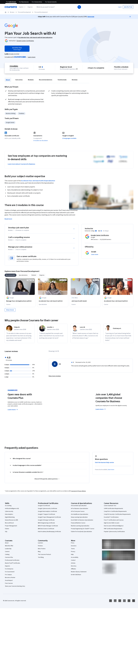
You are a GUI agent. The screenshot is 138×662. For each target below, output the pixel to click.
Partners (40, 546)
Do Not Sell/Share (76, 575)
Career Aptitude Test (110, 506)
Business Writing (10, 113)
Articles (73, 563)
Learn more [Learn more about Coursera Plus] (13, 410)
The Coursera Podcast (44, 554)
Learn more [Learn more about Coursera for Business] (101, 409)
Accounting (8, 506)
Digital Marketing (10, 517)
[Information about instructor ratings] (96, 231)
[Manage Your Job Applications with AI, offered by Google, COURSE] (20, 301)
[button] (30, 7)
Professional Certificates (12, 560)
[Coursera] (11, 7)
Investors (73, 546)
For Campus (8, 575)
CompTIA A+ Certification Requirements (115, 511)
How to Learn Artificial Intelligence (113, 526)
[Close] (130, 16)
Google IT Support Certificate (46, 514)
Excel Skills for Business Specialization (82, 520)
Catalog (7, 554)
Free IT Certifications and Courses (114, 520)
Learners (40, 543)
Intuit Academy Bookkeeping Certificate (49, 532)
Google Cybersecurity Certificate (47, 508)
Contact (73, 560)
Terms (73, 549)
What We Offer (9, 546)
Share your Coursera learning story (15, 586)
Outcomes (19, 80)
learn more (111, 470)
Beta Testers (42, 549)
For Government (9, 572)
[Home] (5, 12)
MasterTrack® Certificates (12, 563)
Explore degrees (58, 406)
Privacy (73, 552)
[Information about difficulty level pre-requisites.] (77, 69)
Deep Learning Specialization (79, 517)
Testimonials (62, 80)
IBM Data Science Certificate (46, 529)
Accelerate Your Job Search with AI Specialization (38, 181)
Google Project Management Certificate (49, 517)
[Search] (79, 7)
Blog (39, 552)
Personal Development (24, 12)
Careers (7, 552)
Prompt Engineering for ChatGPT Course (82, 529)
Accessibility (74, 557)
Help (72, 554)
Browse (12, 12)
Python (7, 529)
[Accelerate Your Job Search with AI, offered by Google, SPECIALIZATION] (53, 301)
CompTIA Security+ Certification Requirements (117, 514)
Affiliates (73, 569)
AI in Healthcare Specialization (79, 514)
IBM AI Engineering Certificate (46, 523)
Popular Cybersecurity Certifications (114, 532)
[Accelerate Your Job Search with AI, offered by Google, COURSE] (118, 301)
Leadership (8, 549)
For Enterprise (9, 569)
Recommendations (45, 80)
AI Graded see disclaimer (40, 141)
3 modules (14, 66)
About (8, 80)
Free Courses (9, 583)
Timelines (21, 113)
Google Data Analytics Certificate (47, 511)
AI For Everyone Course (77, 511)
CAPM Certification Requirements (113, 508)
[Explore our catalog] (22, 7)
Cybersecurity (9, 511)
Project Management (11, 526)
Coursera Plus (9, 557)
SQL (6, 532)
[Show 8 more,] (10, 310)
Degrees (7, 566)
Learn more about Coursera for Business (21, 164)
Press (72, 543)
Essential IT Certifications (111, 517)
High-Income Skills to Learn (111, 523)
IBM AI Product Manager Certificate (48, 526)
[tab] (10, 275)
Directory (73, 566)
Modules (31, 80)
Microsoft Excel (9, 523)
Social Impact (9, 580)
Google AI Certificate (44, 506)
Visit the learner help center (104, 462)
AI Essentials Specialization (79, 506)
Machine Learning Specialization (80, 526)
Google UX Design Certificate (46, 520)
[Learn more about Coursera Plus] (31, 57)
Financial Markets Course (78, 523)
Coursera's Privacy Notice (78, 491)
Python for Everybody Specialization (81, 532)
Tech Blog (41, 557)
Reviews (74, 80)
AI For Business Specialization (79, 508)
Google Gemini (10, 123)
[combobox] (56, 7)
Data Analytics (9, 514)
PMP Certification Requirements (113, 529)
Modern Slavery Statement (78, 572)
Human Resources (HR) (11, 520)
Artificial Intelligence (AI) (12, 508)
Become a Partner (10, 577)
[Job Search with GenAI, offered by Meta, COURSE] (85, 301)
